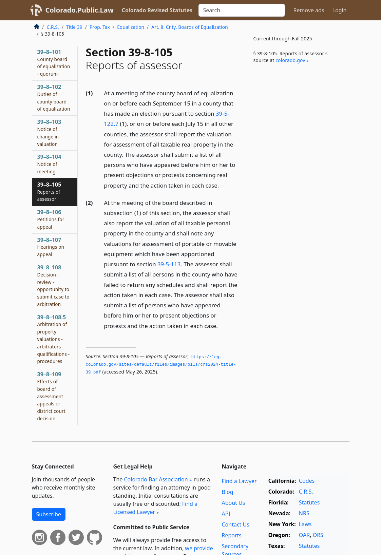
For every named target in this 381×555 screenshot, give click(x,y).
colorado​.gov (290, 60)
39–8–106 (50, 219)
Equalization (130, 27)
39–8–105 (49, 192)
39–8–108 (53, 285)
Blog (227, 492)
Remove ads (308, 10)
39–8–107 (50, 247)
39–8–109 (51, 396)
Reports (232, 535)
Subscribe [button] (48, 514)
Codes (307, 480)
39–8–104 (49, 164)
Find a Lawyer (239, 481)
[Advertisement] (298, 121)
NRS (304, 513)
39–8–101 (53, 62)
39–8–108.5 (53, 339)
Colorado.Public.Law (79, 10)
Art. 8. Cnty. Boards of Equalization (189, 27)
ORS (318, 535)
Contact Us (235, 524)
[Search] (241, 10)
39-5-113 (168, 264)
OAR (304, 535)
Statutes (309, 502)
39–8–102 (53, 97)
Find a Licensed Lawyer (155, 508)
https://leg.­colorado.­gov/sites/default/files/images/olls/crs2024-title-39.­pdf (161, 365)
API (226, 513)
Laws (305, 524)
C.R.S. (53, 27)
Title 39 (74, 27)
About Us (233, 502)
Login (339, 10)
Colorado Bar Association (156, 479)
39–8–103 (49, 132)
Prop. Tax (100, 27)
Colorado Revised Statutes (157, 10)
